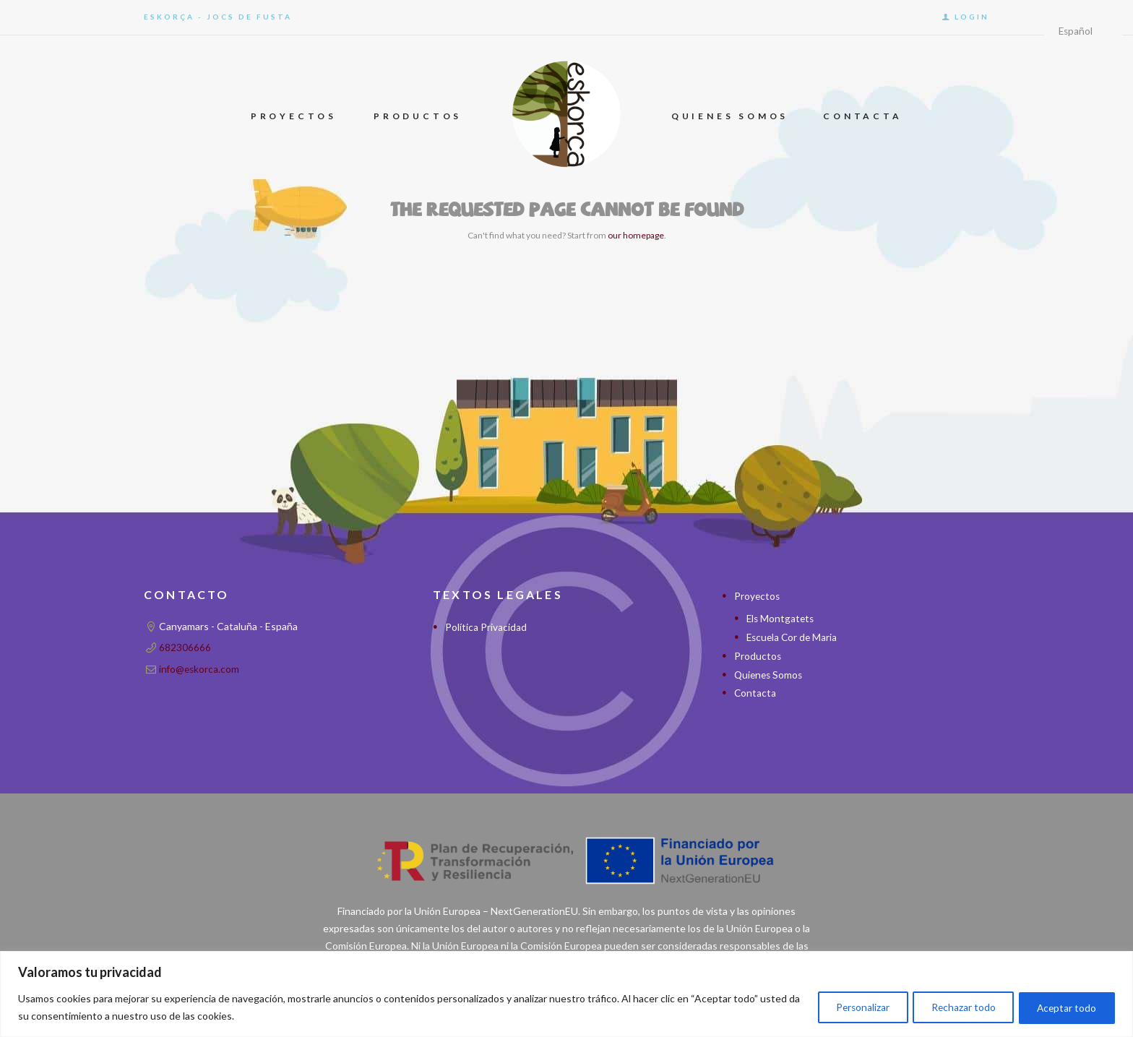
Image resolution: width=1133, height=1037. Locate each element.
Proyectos (757, 596)
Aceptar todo (1063, 1007)
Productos (758, 655)
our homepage (636, 235)
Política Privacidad (486, 627)
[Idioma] (1081, 32)
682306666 (185, 647)
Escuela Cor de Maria (793, 636)
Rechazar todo (953, 1007)
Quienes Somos (770, 673)
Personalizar (845, 1007)
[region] (566, 994)
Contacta (755, 691)
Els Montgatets (781, 618)
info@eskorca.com (200, 668)
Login (972, 16)
